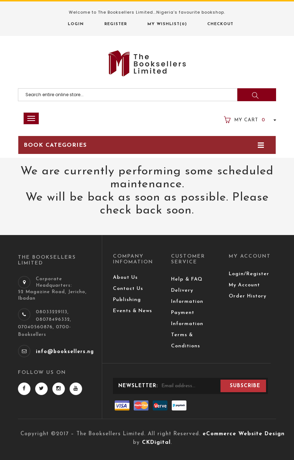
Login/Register (249, 274)
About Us (125, 277)
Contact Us (128, 288)
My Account (244, 285)
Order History (247, 296)
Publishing (127, 299)
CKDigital (156, 442)
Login (76, 24)
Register (115, 24)
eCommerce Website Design (244, 434)
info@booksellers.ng (65, 352)
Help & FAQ (187, 279)
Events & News (132, 311)
